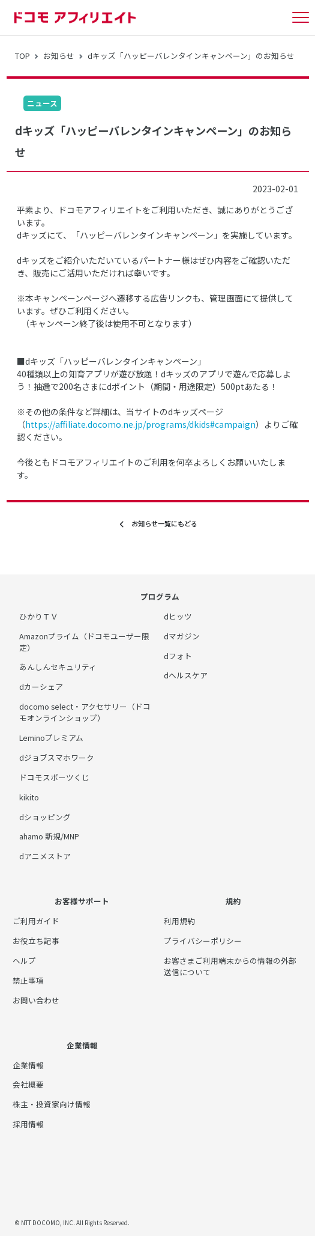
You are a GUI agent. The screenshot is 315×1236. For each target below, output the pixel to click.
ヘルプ (24, 960)
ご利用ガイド (36, 921)
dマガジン (182, 636)
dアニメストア (45, 856)
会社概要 (28, 1084)
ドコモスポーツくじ (54, 777)
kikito (29, 797)
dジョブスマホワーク (56, 757)
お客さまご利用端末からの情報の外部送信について (230, 966)
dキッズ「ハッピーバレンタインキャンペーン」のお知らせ (191, 55)
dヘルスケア (186, 675)
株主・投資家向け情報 (52, 1104)
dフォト (178, 656)
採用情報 (28, 1124)
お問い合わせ (36, 1000)
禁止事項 (28, 980)
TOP (22, 55)
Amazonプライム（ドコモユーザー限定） (84, 641)
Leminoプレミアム (51, 737)
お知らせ (58, 55)
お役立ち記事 (36, 940)
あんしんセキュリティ (58, 666)
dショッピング (45, 817)
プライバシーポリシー (203, 940)
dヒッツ (178, 616)
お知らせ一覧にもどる (157, 524)
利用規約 (179, 921)
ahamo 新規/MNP (49, 836)
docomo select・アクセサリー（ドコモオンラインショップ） (85, 712)
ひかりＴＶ (38, 616)
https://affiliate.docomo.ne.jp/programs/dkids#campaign (140, 424)
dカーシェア (41, 686)
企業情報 (28, 1065)
